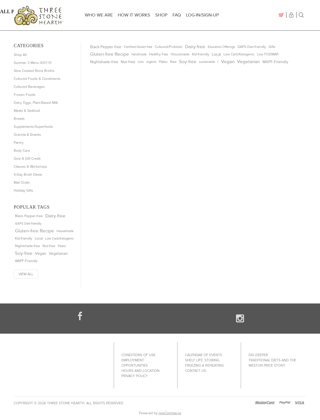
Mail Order (22, 182)
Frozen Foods (25, 95)
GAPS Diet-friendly (28, 224)
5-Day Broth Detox (28, 174)
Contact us (195, 371)
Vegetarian (58, 253)
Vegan (40, 253)
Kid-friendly (23, 239)
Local (39, 238)
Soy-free (23, 253)
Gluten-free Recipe (34, 231)
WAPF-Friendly (26, 261)
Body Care (22, 150)
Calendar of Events (203, 355)
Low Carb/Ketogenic (59, 239)
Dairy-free (55, 216)
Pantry (19, 142)
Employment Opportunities (135, 363)
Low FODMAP (267, 54)
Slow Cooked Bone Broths (34, 71)
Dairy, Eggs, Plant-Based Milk (36, 103)
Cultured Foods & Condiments (37, 79)
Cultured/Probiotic (168, 47)
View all (25, 274)
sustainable (207, 62)
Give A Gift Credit (27, 158)
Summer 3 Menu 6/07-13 (33, 63)
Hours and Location (141, 371)
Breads (19, 119)
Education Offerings (221, 47)
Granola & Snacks (27, 135)
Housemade (65, 231)
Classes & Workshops (30, 166)
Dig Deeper (258, 355)
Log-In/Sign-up (202, 15)
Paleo (62, 246)
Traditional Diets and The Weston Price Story (272, 363)
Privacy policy (135, 376)
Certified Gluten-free (138, 47)
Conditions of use (139, 355)
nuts (141, 62)
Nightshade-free (27, 246)
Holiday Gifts (23, 190)
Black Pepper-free (29, 216)
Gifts (272, 47)
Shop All (20, 55)
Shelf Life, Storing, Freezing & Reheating (204, 363)
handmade (139, 54)
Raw (173, 62)
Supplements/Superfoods (33, 127)
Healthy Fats (158, 54)
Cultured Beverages (29, 87)
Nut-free (48, 246)
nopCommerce (169, 413)
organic (151, 62)
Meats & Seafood (27, 111)
